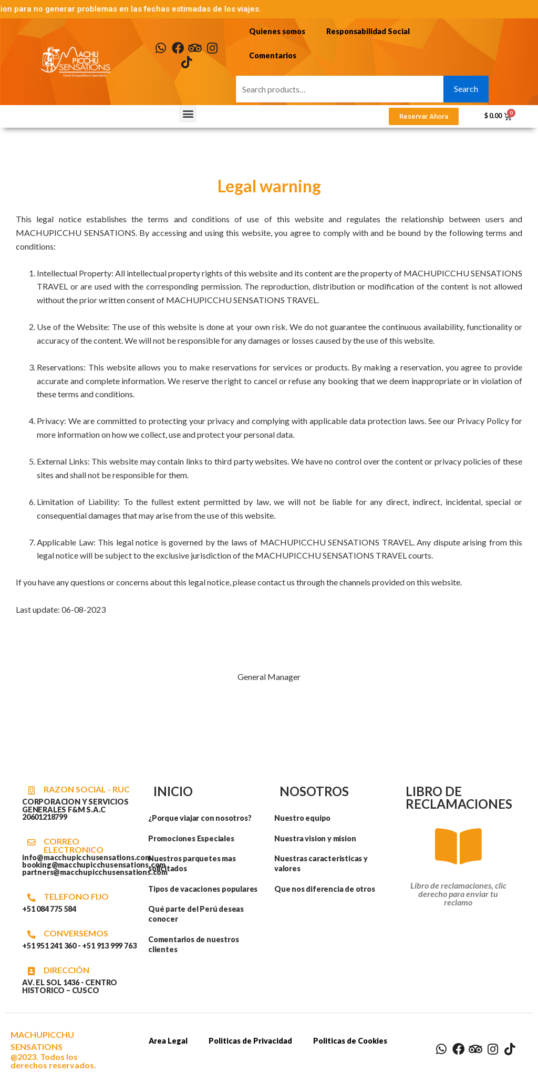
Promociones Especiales (191, 838)
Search (466, 89)
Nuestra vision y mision (315, 838)
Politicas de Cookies (351, 1040)
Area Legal (168, 1040)
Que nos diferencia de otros (324, 888)
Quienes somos (277, 31)
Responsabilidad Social (368, 31)
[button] (187, 114)
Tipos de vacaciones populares (202, 888)
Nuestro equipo (302, 817)
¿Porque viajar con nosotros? (200, 817)
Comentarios (272, 55)
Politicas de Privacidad (251, 1040)
